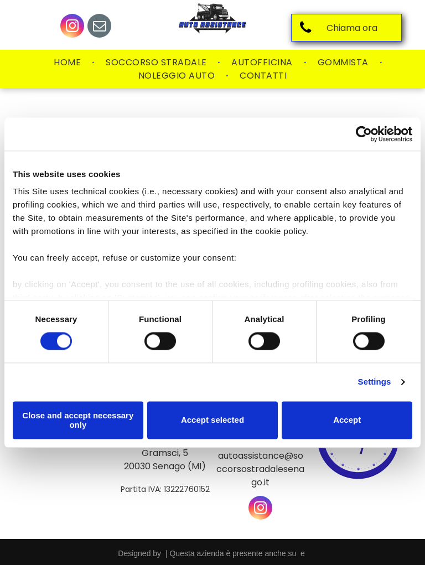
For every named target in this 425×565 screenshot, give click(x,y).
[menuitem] (69, 62)
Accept (347, 420)
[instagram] (72, 27)
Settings (374, 382)
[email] (99, 27)
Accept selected (212, 420)
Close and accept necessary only (77, 420)
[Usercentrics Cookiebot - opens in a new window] (363, 134)
